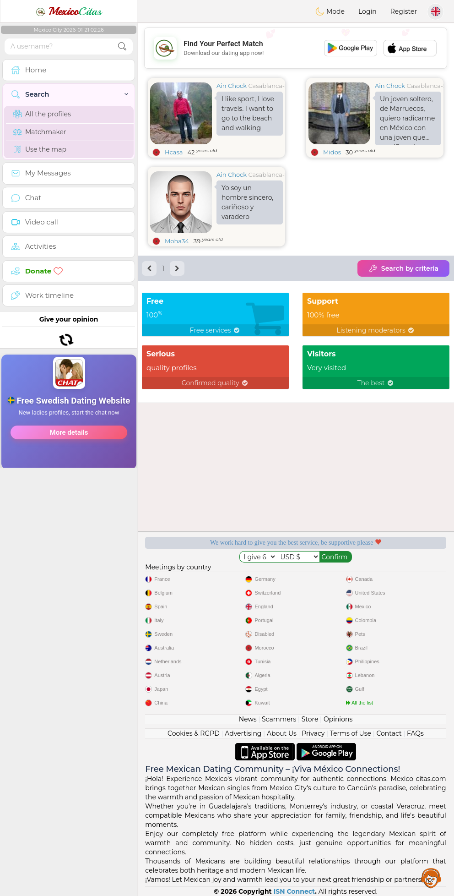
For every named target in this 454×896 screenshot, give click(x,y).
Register (403, 11)
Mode (330, 11)
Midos (332, 152)
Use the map (39, 149)
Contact (388, 733)
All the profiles (42, 114)
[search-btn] (122, 46)
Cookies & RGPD (194, 733)
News (248, 719)
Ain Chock (231, 85)
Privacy (313, 733)
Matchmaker (39, 132)
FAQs (415, 733)
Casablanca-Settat (275, 85)
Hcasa (174, 152)
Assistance (431, 877)
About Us (282, 733)
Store (310, 719)
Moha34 (177, 241)
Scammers (279, 719)
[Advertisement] (68, 448)
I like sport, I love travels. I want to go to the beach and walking (248, 113)
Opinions (338, 719)
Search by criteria (403, 268)
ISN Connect (294, 891)
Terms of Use (350, 733)
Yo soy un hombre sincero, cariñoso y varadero (247, 202)
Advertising (243, 733)
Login (367, 11)
